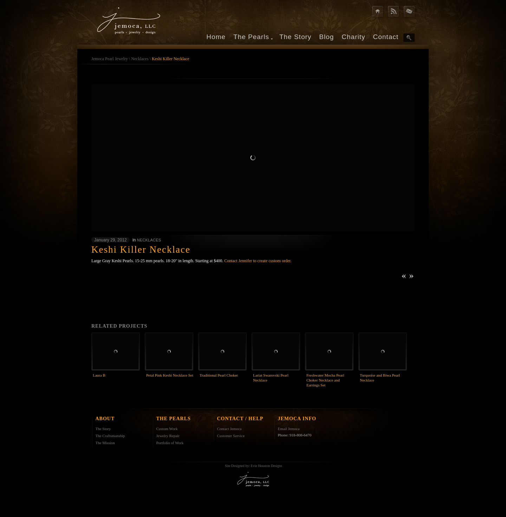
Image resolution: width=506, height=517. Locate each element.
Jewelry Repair (168, 436)
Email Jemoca (289, 429)
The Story (295, 36)
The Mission (105, 443)
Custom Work (167, 429)
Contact (385, 36)
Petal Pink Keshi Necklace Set (169, 375)
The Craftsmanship (110, 436)
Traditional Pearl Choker (219, 375)
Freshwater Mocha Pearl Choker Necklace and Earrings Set (325, 380)
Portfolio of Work (170, 443)
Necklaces (139, 58)
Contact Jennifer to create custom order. (257, 260)
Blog (326, 36)
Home (216, 36)
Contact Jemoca (229, 429)
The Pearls (251, 36)
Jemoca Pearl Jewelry (109, 58)
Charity (353, 36)
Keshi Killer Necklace (170, 58)
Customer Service (231, 436)
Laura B (99, 375)
